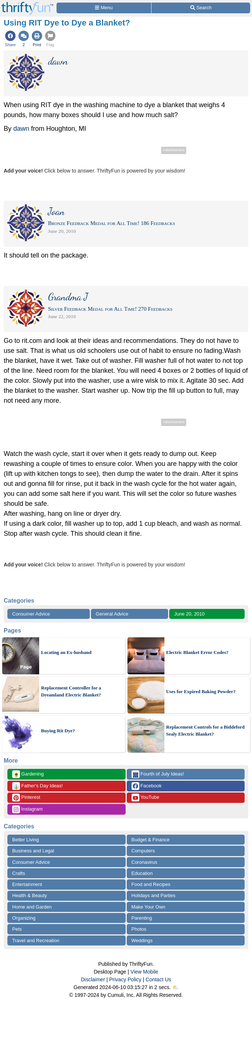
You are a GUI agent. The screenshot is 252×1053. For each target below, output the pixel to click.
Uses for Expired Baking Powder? (201, 691)
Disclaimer (93, 979)
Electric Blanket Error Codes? (197, 652)
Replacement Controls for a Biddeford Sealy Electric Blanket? (205, 730)
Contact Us (158, 979)
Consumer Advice (31, 614)
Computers (143, 850)
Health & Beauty (29, 895)
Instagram (27, 809)
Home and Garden (32, 907)
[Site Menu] (104, 8)
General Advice (112, 614)
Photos (139, 929)
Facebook (147, 786)
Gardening (28, 774)
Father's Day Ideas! (37, 786)
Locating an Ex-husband (66, 652)
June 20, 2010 (189, 614)
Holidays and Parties (154, 895)
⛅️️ (175, 987)
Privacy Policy (125, 979)
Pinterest (26, 797)
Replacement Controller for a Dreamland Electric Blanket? (71, 691)
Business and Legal (33, 850)
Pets (17, 929)
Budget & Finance (151, 839)
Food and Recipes (151, 884)
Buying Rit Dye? (58, 730)
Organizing (23, 918)
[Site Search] (200, 8)
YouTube (145, 797)
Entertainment (27, 884)
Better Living (25, 839)
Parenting (142, 918)
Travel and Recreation (35, 940)
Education (142, 873)
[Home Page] (27, 4)
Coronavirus (144, 862)
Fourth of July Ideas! (158, 774)
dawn (21, 128)
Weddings (142, 940)
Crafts (18, 873)
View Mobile (144, 972)
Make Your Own (149, 907)
